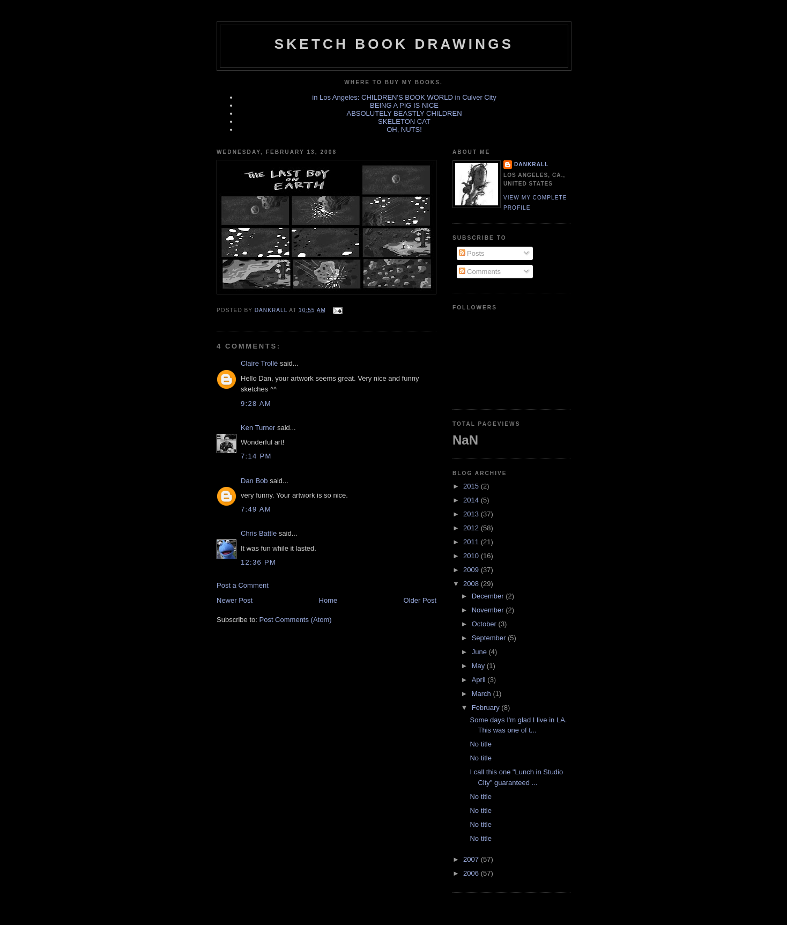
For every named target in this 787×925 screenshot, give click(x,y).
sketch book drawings (394, 44)
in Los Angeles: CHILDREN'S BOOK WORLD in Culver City (404, 97)
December (489, 596)
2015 (472, 486)
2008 (472, 584)
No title (480, 744)
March (482, 694)
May (479, 666)
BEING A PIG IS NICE (404, 105)
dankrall (531, 164)
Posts (472, 253)
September (490, 638)
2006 (472, 873)
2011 (472, 542)
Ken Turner (258, 428)
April (480, 680)
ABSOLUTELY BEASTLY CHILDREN (404, 113)
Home (328, 600)
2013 (472, 514)
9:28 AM (256, 403)
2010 (472, 556)
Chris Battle (259, 533)
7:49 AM (256, 509)
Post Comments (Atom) (295, 620)
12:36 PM (258, 562)
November (489, 610)
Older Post (420, 600)
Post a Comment (243, 585)
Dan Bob (254, 481)
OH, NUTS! (404, 129)
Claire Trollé (259, 363)
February (487, 708)
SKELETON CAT (404, 121)
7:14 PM (256, 456)
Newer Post (235, 600)
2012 (472, 528)
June (480, 652)
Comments (480, 272)
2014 (472, 500)
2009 (472, 570)
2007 (472, 859)
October (485, 624)
